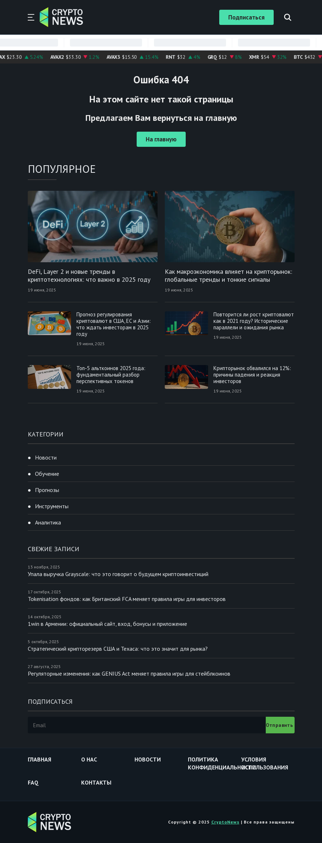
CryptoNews (225, 822)
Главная (39, 759)
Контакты (96, 782)
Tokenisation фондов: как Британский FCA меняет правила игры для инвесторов (127, 598)
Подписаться (246, 17)
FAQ (33, 782)
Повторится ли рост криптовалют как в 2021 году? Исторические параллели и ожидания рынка (253, 321)
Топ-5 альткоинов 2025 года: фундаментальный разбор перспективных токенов (110, 375)
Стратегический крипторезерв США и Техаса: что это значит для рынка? (118, 648)
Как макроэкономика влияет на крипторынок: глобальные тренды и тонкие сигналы (228, 275)
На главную (161, 139)
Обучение (47, 473)
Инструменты (52, 506)
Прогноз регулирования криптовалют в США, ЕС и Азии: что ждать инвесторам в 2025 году (113, 324)
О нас (89, 759)
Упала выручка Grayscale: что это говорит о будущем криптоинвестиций (118, 574)
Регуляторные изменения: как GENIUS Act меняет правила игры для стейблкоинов (129, 673)
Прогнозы (47, 489)
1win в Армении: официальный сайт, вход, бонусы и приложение (107, 623)
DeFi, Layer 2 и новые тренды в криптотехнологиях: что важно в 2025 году (89, 275)
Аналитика (48, 522)
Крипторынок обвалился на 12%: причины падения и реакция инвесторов (252, 375)
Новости (46, 457)
